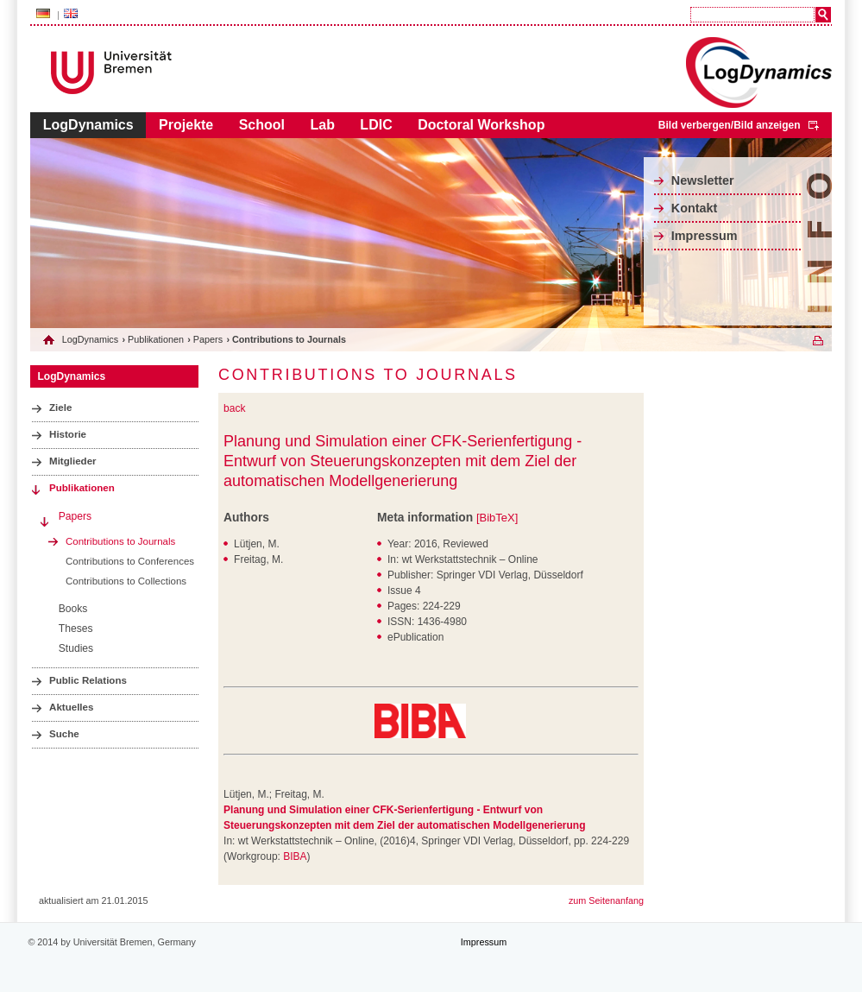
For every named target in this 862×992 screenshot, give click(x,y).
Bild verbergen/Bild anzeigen (729, 125)
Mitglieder (73, 461)
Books (73, 609)
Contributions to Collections (126, 581)
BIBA (294, 856)
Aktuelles (71, 707)
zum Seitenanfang (606, 900)
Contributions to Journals (120, 541)
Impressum (704, 236)
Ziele (60, 407)
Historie (67, 434)
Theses (76, 628)
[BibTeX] (497, 517)
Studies (76, 648)
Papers (208, 339)
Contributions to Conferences (130, 561)
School (262, 124)
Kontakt (694, 208)
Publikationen (156, 339)
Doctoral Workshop (481, 124)
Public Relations (88, 680)
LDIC (376, 124)
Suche (64, 734)
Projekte (186, 124)
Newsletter (702, 180)
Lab (322, 124)
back (234, 408)
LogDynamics (88, 124)
